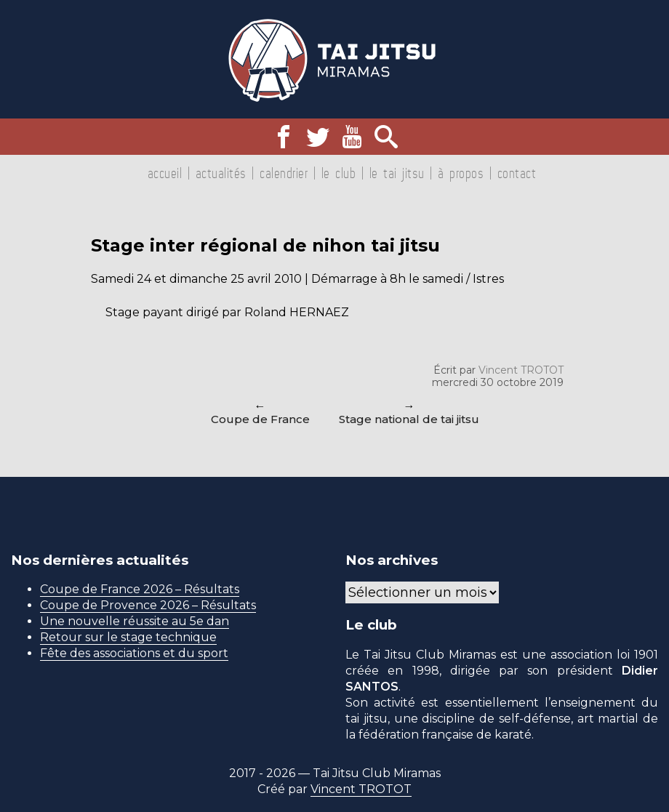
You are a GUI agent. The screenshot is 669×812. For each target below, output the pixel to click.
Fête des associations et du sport (134, 653)
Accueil (165, 173)
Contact (517, 173)
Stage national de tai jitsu (409, 419)
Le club (338, 173)
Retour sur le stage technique (128, 637)
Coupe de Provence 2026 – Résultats (148, 605)
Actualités (221, 173)
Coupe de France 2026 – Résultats (139, 589)
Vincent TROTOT (521, 370)
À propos (461, 173)
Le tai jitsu (397, 173)
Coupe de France (260, 419)
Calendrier (284, 173)
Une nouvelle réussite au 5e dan (134, 621)
